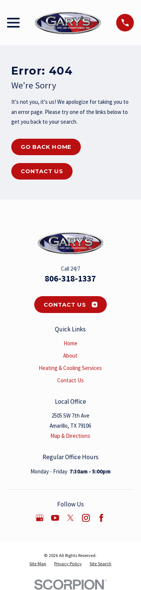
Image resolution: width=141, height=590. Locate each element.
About (70, 355)
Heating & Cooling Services (70, 367)
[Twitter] (70, 518)
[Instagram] (86, 518)
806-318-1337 (70, 278)
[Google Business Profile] (40, 518)
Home (70, 343)
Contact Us (42, 171)
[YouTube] (55, 518)
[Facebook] (101, 518)
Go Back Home (46, 146)
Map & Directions (70, 435)
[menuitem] (37, 564)
